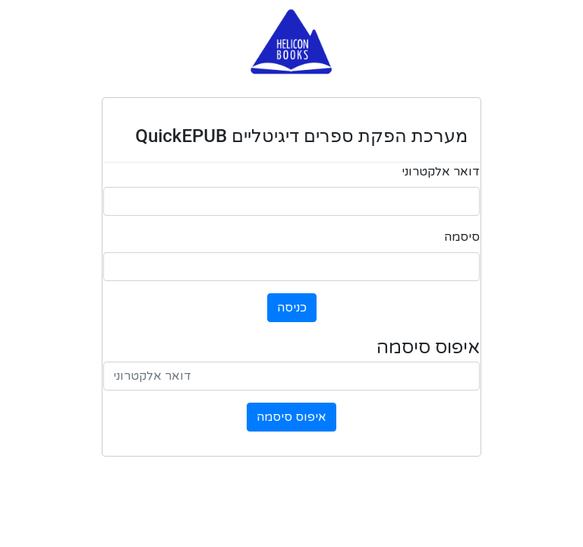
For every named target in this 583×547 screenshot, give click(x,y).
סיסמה (462, 237)
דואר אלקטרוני (441, 171)
